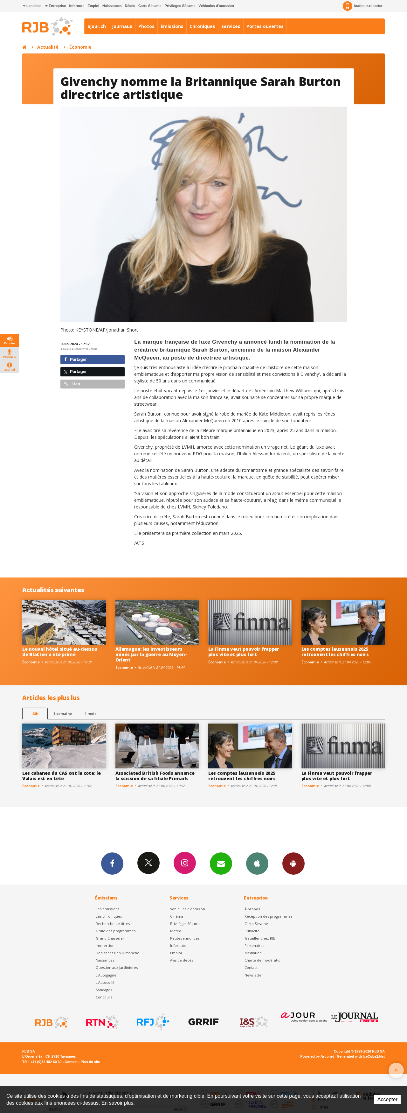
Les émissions (107, 909)
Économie (80, 47)
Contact (251, 967)
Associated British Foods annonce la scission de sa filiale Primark (155, 775)
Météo (175, 931)
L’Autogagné (106, 975)
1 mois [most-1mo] (90, 713)
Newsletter (254, 975)
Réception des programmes (268, 916)
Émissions (172, 26)
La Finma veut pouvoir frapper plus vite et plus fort (243, 651)
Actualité (48, 47)
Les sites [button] (32, 6)
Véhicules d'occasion (216, 6)
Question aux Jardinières (117, 967)
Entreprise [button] (55, 6)
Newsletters (221, 863)
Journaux (122, 26)
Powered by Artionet (317, 1056)
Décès (130, 6)
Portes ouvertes (265, 26)
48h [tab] (35, 713)
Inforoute (77, 6)
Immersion (105, 945)
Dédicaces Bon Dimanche (117, 953)
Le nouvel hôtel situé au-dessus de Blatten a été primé (59, 651)
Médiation (253, 953)
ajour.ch (96, 26)
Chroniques (202, 26)
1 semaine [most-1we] (62, 713)
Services (230, 26)
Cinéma (176, 916)
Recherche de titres (113, 923)
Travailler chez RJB (260, 938)
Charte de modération (264, 960)
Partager (75, 359)
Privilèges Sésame (180, 6)
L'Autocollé (105, 982)
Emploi (93, 6)
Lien (72, 384)
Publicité (252, 931)
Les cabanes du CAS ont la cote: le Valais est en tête (61, 775)
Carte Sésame (150, 6)
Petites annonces (184, 938)
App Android (293, 863)
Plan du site (90, 1062)
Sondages (104, 990)
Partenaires (254, 945)
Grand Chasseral (110, 938)
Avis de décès (181, 960)
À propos (252, 909)
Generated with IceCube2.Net (361, 1056)
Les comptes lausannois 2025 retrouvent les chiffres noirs (335, 651)
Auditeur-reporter (363, 6)
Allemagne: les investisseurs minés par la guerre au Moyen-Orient (151, 654)
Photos (146, 26)
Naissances (112, 6)
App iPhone (257, 863)
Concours (104, 997)
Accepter (387, 1099)
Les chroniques (109, 916)
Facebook (112, 863)
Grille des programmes (115, 931)
